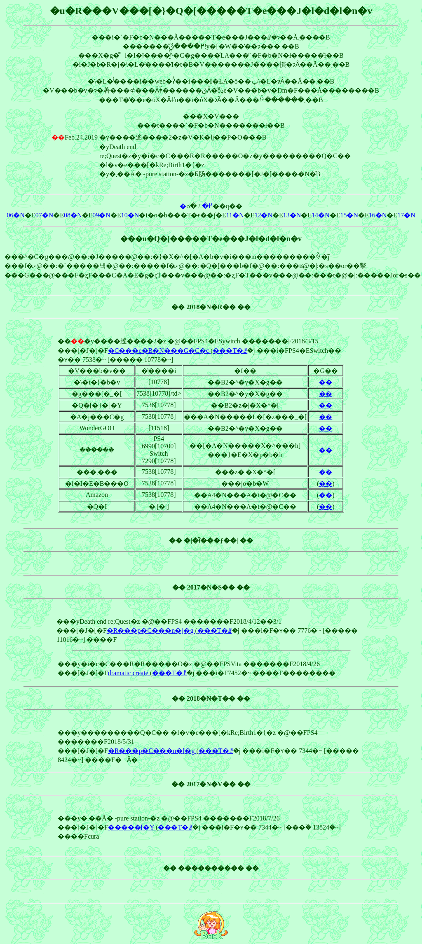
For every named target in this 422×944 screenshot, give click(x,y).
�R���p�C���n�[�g (151, 630)
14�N (321, 215)
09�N (101, 215)
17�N (406, 215)
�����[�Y (132, 827)
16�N (378, 215)
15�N (349, 215)
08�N (73, 215)
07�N (44, 215)
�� (325, 382)
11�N (235, 215)
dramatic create (129, 672)
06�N (16, 215)
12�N (263, 215)
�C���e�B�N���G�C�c (159, 350)
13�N (292, 215)
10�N (130, 215)
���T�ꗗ (230, 350)
